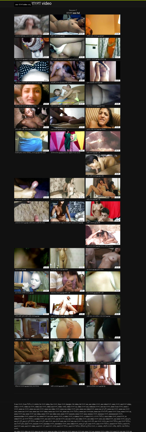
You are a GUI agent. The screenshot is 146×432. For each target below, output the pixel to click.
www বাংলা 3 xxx (114, 391)
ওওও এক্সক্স (128, 413)
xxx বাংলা (49, 400)
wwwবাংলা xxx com (46, 396)
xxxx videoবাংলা (72, 403)
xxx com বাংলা (50, 398)
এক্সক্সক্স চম (94, 413)
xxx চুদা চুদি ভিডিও (29, 400)
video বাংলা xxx (83, 386)
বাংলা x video (49, 417)
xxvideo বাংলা (39, 398)
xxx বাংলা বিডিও (112, 400)
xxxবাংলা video (30, 405)
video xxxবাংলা (52, 386)
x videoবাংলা (88, 396)
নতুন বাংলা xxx (27, 415)
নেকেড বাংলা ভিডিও (38, 415)
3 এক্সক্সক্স (35, 383)
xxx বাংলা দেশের (100, 400)
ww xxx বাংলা (105, 386)
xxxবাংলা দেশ (40, 405)
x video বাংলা (67, 396)
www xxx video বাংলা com (69, 388)
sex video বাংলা (94, 383)
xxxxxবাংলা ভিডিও (116, 403)
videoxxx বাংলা (94, 386)
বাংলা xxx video (103, 417)
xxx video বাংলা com (94, 398)
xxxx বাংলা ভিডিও (102, 403)
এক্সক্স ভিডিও (87, 413)
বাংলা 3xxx (62, 415)
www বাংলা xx (126, 391)
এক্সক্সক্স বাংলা (102, 413)
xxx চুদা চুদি (18, 400)
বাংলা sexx (108, 415)
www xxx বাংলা (112, 388)
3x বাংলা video (44, 383)
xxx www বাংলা (119, 398)
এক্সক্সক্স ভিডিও (111, 413)
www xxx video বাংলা (52, 388)
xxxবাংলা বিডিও (62, 405)
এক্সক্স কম (72, 413)
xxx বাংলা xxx (69, 400)
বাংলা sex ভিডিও (99, 415)
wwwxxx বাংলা (103, 393)
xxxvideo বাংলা (48, 403)
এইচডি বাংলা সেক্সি (109, 405)
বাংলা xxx (87, 417)
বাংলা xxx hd (94, 417)
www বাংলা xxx (19, 393)
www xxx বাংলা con (25, 391)
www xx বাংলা (24, 388)
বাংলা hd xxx (79, 415)
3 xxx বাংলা (18, 383)
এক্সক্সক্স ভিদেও (120, 413)
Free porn (72, 10)
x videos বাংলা (78, 396)
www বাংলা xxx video (33, 393)
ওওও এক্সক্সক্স (18, 415)
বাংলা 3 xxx (48, 415)
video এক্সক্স (62, 386)
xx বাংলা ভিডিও (28, 398)
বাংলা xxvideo (79, 417)
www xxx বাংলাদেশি (101, 391)
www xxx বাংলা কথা (55, 391)
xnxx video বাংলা (110, 396)
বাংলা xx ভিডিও (63, 417)
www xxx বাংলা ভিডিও (71, 391)
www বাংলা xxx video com (50, 393)
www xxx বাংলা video (40, 391)
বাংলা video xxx (116, 415)
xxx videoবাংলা (108, 398)
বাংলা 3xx (55, 415)
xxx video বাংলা (81, 398)
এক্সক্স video (65, 413)
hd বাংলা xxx (83, 383)
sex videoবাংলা (106, 383)
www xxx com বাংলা (36, 388)
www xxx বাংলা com (78, 410)
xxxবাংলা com (19, 405)
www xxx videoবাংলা (86, 388)
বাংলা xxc (72, 417)
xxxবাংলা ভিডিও (74, 405)
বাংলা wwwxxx (31, 417)
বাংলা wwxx (40, 417)
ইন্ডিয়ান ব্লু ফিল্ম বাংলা (88, 405)
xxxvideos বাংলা (60, 403)
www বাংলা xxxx (81, 393)
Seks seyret (74, 429)
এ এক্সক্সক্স (99, 405)
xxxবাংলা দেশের (51, 405)
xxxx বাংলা (92, 403)
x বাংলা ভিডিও (99, 396)
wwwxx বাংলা (92, 393)
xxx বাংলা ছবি (89, 400)
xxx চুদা (127, 398)
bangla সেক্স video (72, 383)
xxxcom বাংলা (38, 403)
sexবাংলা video (125, 383)
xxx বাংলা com (58, 400)
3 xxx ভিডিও (27, 383)
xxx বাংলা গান (79, 400)
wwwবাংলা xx (34, 396)
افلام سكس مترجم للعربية (86, 429)
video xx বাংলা (29, 386)
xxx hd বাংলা (60, 398)
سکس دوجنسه (66, 429)
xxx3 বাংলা (28, 403)
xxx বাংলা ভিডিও (124, 400)
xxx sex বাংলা (70, 398)
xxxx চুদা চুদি (83, 403)
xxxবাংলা (126, 403)
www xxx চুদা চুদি (101, 388)
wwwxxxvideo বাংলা (21, 396)
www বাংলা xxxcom (68, 393)
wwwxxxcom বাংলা (115, 393)
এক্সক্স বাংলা (79, 413)
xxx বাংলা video (56, 429)
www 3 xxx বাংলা (117, 386)
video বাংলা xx (72, 386)
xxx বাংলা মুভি (19, 403)
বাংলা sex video (88, 415)
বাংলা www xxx (127, 415)
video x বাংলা (19, 386)
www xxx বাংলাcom (86, 391)
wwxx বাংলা (58, 396)
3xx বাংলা (53, 383)
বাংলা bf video (70, 415)
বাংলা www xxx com (20, 417)
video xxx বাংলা (40, 386)
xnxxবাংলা (120, 396)
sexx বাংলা (116, 383)
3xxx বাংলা (61, 383)
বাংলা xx (55, 417)
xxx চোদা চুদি (40, 400)
